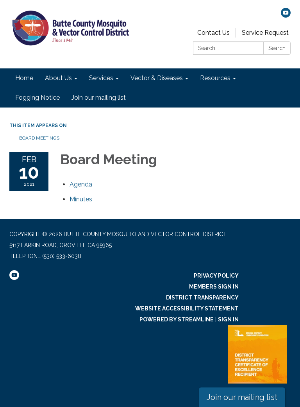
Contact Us (213, 32)
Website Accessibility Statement (187, 308)
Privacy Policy (216, 276)
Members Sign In (214, 286)
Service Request (265, 32)
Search (277, 48)
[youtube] (286, 15)
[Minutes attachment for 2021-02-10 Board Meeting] (81, 199)
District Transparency (202, 297)
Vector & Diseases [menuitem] (156, 78)
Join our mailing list (242, 397)
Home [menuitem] (24, 78)
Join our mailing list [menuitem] (98, 97)
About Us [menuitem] (58, 78)
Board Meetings (39, 138)
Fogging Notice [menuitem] (37, 97)
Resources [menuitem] (215, 78)
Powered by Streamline (176, 319)
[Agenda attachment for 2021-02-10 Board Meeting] (81, 184)
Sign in (228, 319)
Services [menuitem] (101, 78)
